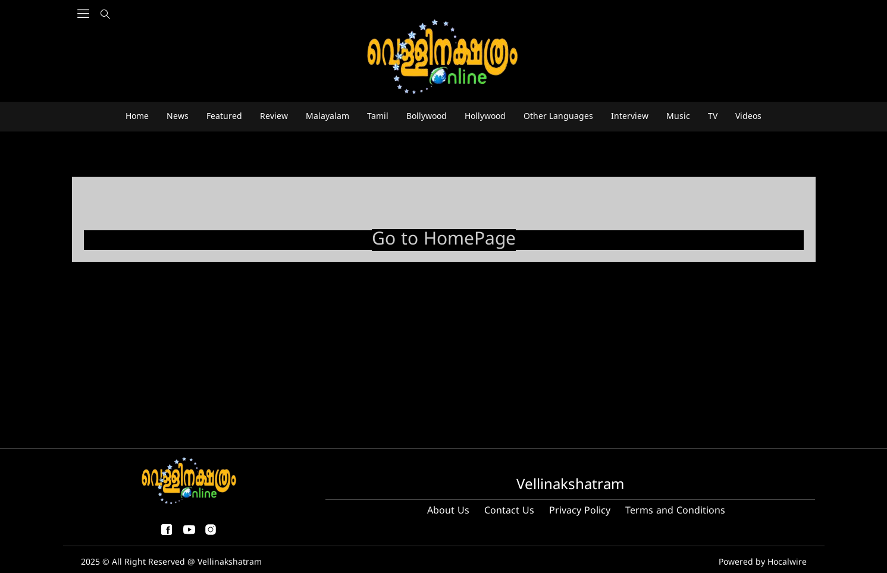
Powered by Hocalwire (763, 563)
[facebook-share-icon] (166, 535)
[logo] (443, 57)
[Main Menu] (83, 36)
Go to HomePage (444, 240)
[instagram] (211, 535)
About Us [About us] (448, 511)
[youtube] (189, 535)
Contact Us (509, 511)
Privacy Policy (579, 511)
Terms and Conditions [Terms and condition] (675, 511)
